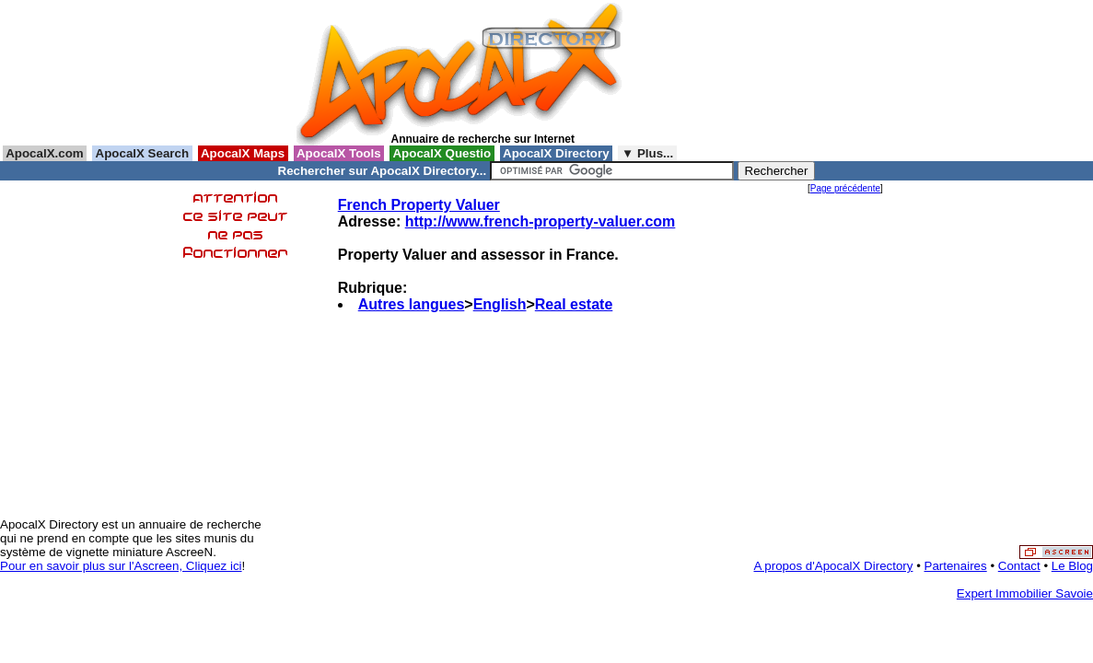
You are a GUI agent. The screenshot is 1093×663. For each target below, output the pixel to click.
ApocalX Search (142, 153)
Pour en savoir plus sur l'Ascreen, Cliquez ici (121, 566)
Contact (1019, 566)
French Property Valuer (419, 205)
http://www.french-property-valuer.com (540, 221)
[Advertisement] (714, 73)
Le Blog (1072, 566)
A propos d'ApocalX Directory (833, 566)
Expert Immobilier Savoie (1025, 593)
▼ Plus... (647, 153)
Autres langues (411, 304)
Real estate (574, 304)
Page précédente (845, 188)
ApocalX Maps (243, 153)
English (500, 304)
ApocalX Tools (339, 153)
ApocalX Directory (556, 153)
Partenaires (955, 566)
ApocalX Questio (442, 153)
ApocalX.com (45, 153)
